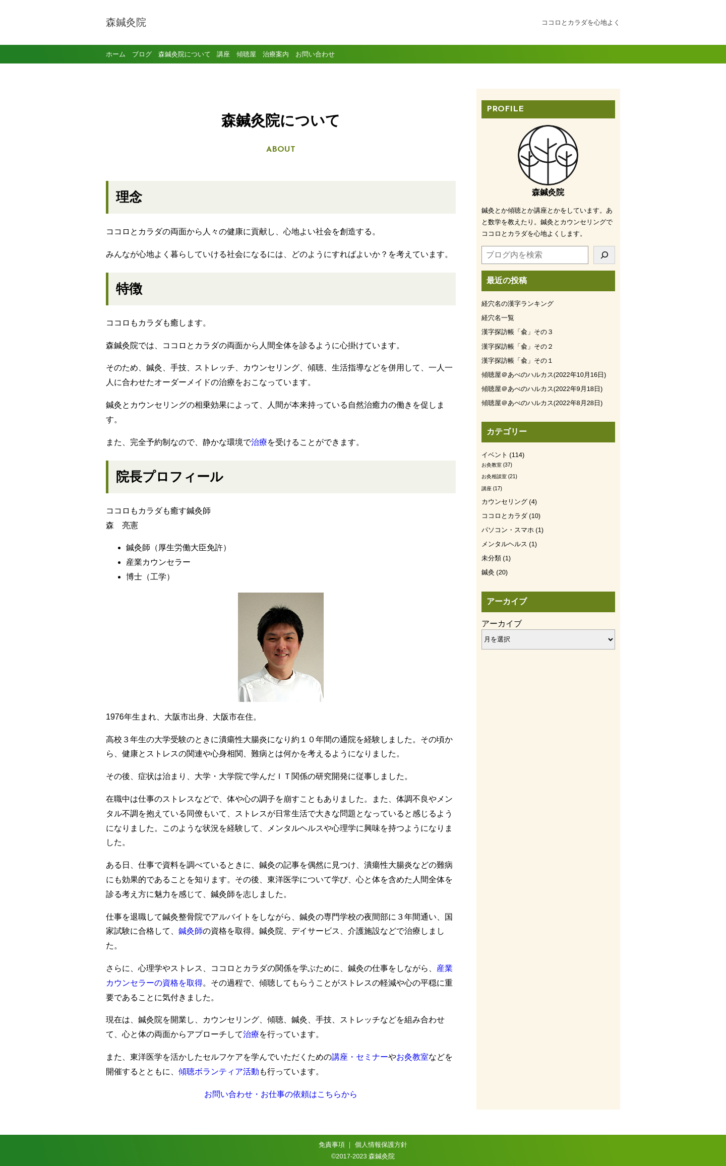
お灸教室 (412, 1057)
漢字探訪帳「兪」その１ (517, 360)
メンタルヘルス (504, 544)
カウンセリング (504, 501)
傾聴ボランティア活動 (218, 1071)
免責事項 (332, 1144)
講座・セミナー (360, 1057)
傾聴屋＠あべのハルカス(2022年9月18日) (541, 389)
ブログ (142, 54)
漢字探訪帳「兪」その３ (517, 332)
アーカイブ (501, 623)
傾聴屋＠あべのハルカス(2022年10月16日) (543, 374)
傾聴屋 (246, 54)
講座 (223, 54)
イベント (494, 455)
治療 (259, 442)
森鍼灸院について (184, 54)
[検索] (604, 255)
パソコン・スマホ (507, 530)
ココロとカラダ (504, 516)
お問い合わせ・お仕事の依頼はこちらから (280, 1094)
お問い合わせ (315, 54)
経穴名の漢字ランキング (517, 303)
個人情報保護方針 (381, 1144)
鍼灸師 (190, 931)
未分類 (491, 558)
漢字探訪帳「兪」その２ (517, 346)
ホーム (116, 54)
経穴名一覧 (497, 317)
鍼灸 (488, 572)
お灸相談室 (494, 476)
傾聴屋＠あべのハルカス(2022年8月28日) (541, 403)
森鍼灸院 (126, 23)
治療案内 (276, 54)
